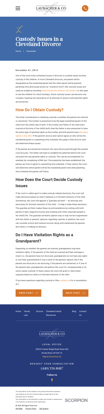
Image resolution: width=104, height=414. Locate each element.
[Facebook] (52, 379)
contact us (65, 280)
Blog (74, 311)
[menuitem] (19, 408)
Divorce (39, 311)
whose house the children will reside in (59, 90)
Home (18, 311)
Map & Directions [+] (52, 356)
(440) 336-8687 (52, 368)
